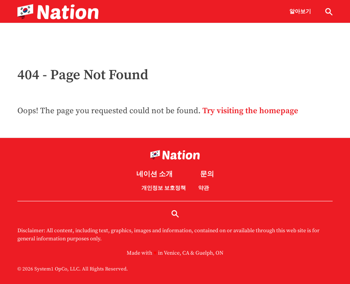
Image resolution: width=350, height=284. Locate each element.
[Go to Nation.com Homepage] (58, 12)
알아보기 (300, 12)
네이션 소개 (154, 174)
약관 (203, 188)
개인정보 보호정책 (163, 188)
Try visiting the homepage (250, 111)
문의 (207, 174)
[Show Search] (329, 11)
